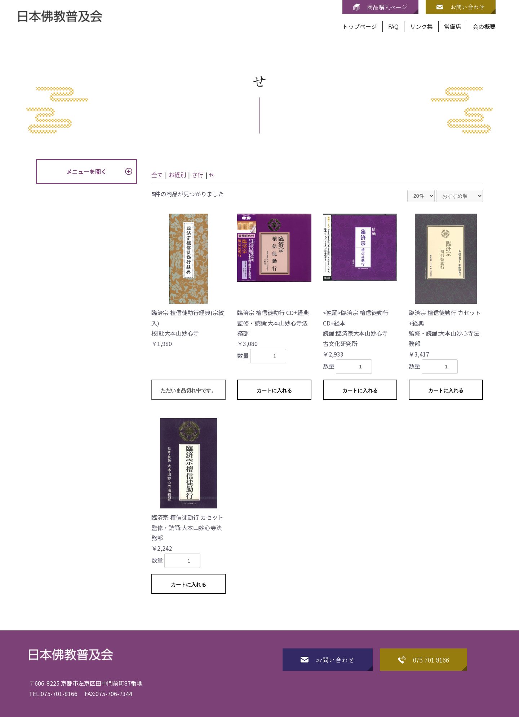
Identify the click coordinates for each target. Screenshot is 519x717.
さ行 (197, 174)
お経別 (177, 174)
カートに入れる (274, 390)
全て (157, 174)
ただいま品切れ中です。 (188, 390)
